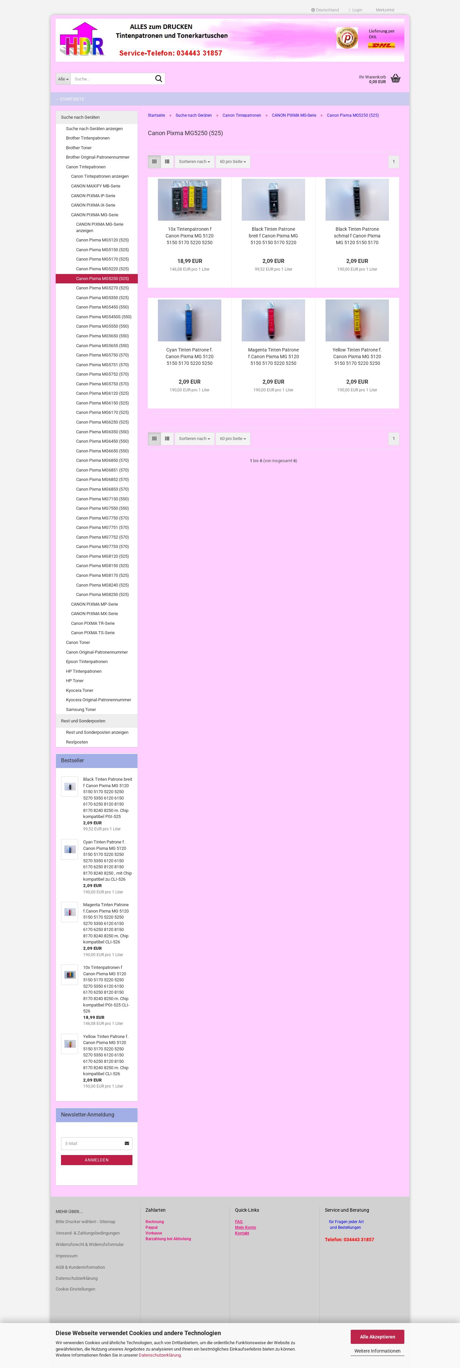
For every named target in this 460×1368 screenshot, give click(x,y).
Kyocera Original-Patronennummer (98, 699)
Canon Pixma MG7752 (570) (102, 537)
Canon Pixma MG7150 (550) (102, 498)
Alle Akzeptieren (377, 1336)
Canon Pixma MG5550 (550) (102, 326)
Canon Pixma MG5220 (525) (102, 268)
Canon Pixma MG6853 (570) (102, 489)
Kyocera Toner (79, 690)
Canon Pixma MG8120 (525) (102, 556)
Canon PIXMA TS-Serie (93, 632)
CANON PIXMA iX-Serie (93, 205)
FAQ (238, 1221)
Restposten (77, 742)
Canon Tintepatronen (86, 166)
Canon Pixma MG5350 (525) (102, 297)
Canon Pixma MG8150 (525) (102, 565)
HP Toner (74, 680)
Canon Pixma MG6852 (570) (102, 479)
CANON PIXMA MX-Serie (94, 613)
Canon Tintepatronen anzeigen (100, 176)
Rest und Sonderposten (83, 720)
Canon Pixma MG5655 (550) (102, 345)
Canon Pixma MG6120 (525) (102, 393)
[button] (325, 10)
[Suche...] (63, 79)
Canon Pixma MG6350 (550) (102, 431)
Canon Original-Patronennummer (97, 652)
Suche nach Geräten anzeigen (94, 128)
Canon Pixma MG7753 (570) (102, 546)
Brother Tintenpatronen (88, 138)
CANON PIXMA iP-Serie (93, 195)
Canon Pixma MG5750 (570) (102, 355)
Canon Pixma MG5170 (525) (102, 259)
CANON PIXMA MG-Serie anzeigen (99, 227)
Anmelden (97, 1160)
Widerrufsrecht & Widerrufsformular (90, 1244)
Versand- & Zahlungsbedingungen (88, 1233)
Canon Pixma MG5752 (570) (102, 374)
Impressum (66, 1255)
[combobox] (195, 161)
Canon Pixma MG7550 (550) (102, 508)
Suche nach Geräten (80, 117)
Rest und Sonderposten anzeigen (97, 732)
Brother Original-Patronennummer (97, 157)
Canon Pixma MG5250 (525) (102, 278)
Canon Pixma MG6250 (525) (102, 422)
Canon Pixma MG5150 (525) (102, 249)
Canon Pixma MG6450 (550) (102, 441)
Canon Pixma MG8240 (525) (102, 585)
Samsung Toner (81, 709)
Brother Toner (79, 147)
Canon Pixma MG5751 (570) (102, 364)
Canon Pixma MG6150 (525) (102, 402)
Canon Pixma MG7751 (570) (102, 527)
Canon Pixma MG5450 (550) (102, 307)
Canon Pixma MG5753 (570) (102, 383)
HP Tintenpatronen (84, 671)
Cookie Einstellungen (75, 1289)
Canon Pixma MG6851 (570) (102, 470)
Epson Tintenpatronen (87, 661)
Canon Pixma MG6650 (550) (102, 450)
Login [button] (355, 10)
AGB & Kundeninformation (80, 1267)
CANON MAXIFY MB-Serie (95, 185)
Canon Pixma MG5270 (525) (102, 287)
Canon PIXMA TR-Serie (93, 623)
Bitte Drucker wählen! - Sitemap (85, 1221)
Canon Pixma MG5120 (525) (102, 239)
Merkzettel (383, 10)
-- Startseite (70, 99)
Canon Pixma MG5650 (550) (102, 335)
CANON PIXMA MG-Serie (94, 214)
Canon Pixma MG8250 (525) (102, 594)
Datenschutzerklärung (160, 1355)
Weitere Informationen (377, 1351)
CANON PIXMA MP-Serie (94, 604)
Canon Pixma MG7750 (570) (102, 518)
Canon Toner (78, 642)
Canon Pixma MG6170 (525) (102, 412)
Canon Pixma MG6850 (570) (102, 460)
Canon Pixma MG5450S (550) (104, 316)
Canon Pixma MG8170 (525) (102, 575)
